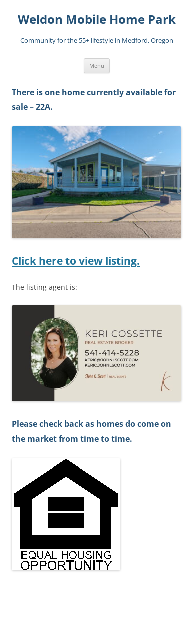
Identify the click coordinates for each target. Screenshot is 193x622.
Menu (96, 65)
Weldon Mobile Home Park (97, 19)
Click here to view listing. (76, 261)
